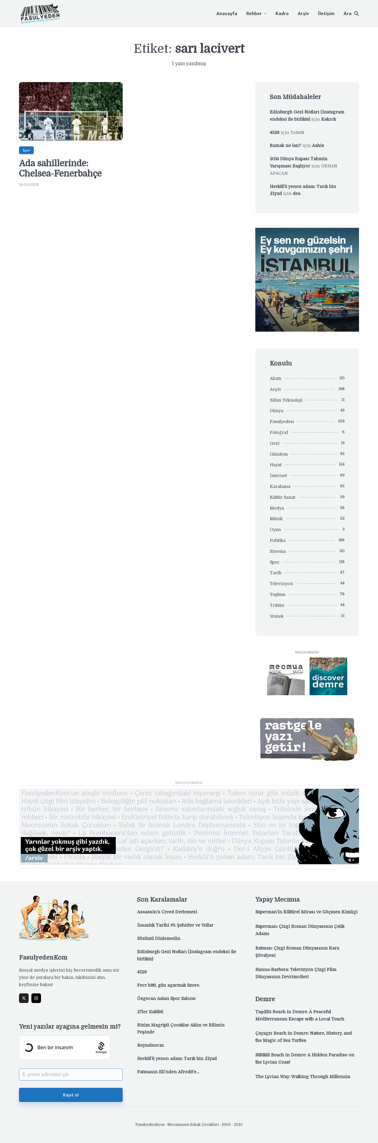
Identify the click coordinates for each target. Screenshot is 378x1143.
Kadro (282, 13)
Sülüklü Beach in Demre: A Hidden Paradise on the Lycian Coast (304, 1058)
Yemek (277, 616)
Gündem (279, 454)
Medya (277, 508)
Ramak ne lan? (285, 145)
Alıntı (275, 378)
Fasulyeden (282, 421)
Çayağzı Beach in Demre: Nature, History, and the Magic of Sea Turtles (303, 1037)
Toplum (277, 594)
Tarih (276, 572)
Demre (265, 999)
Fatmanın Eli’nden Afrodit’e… (168, 1071)
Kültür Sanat (282, 497)
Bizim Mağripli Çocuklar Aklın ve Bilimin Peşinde (181, 1029)
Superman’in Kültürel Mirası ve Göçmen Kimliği (306, 911)
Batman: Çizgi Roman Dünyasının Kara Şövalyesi (297, 952)
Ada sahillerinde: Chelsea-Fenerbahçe (60, 169)
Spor (26, 150)
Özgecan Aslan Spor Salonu (166, 998)
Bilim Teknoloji (286, 400)
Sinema (278, 551)
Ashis (318, 145)
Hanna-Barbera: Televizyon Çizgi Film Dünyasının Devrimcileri (295, 973)
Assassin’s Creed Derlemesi (167, 911)
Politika (277, 540)
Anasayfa (226, 13)
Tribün (277, 605)
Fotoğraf (279, 432)
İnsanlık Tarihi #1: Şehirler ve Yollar (175, 925)
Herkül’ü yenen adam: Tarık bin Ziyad (177, 1058)
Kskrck (328, 119)
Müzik (276, 518)
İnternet (278, 475)
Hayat (276, 464)
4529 (274, 132)
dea (296, 193)
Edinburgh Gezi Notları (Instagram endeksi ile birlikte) (186, 955)
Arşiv (303, 13)
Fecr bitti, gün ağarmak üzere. (168, 985)
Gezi (274, 443)
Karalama (280, 486)
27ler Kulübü (150, 1011)
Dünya (276, 410)
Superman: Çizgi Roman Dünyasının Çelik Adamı (300, 930)
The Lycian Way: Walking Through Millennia (302, 1076)
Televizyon (281, 583)
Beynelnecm (150, 1045)
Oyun (275, 529)
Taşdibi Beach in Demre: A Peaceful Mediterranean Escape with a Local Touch (299, 1015)
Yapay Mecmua (277, 899)
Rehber (254, 13)
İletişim (326, 13)
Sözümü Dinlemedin (158, 938)
